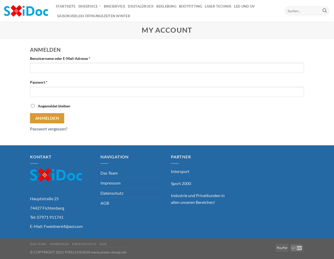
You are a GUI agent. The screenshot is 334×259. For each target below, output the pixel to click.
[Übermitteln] (324, 11)
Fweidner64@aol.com (63, 226)
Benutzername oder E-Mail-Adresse (60, 58)
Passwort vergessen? (48, 128)
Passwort (38, 82)
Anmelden (47, 118)
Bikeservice (115, 6)
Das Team (109, 172)
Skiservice (89, 6)
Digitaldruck (141, 6)
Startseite (66, 6)
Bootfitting (190, 6)
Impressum (110, 182)
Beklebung (166, 6)
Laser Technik (218, 6)
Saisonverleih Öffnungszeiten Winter (93, 16)
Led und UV (244, 6)
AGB (104, 202)
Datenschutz (111, 193)
